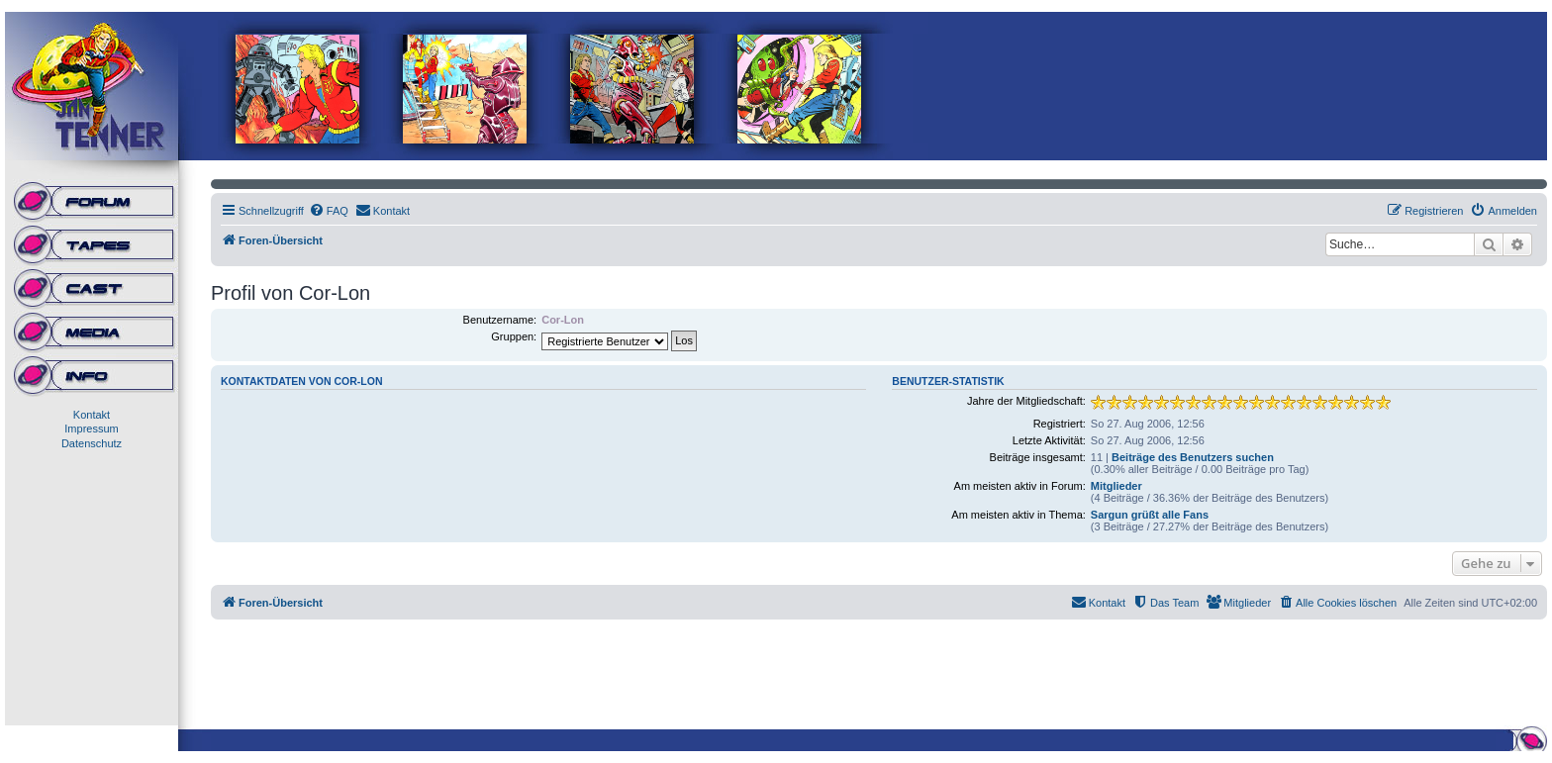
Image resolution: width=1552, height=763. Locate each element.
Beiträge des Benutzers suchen (1193, 457)
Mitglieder (1116, 486)
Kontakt (91, 415)
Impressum (91, 428)
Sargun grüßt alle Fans (1150, 515)
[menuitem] (328, 211)
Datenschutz (91, 443)
